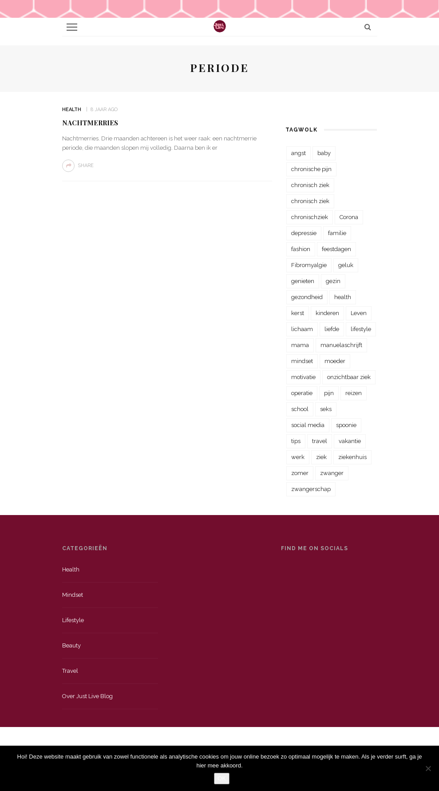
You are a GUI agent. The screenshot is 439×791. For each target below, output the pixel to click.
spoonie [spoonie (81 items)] (346, 425)
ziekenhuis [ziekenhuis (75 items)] (352, 457)
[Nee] (427, 768)
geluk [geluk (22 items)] (345, 265)
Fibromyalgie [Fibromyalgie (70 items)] (309, 265)
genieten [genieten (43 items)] (302, 281)
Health (71, 109)
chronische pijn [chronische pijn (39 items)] (311, 169)
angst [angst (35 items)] (298, 153)
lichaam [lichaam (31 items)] (302, 329)
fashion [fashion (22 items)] (300, 249)
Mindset (72, 594)
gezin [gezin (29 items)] (333, 281)
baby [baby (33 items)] (324, 153)
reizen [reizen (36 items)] (353, 393)
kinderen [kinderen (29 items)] (327, 313)
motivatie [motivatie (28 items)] (303, 377)
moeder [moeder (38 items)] (334, 361)
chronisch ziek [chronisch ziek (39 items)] (310, 201)
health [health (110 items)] (342, 297)
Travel (70, 670)
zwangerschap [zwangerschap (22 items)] (311, 489)
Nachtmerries (90, 122)
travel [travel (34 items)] (319, 441)
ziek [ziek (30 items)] (321, 457)
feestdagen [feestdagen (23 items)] (336, 249)
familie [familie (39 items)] (337, 233)
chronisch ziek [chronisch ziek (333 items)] (310, 185)
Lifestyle (73, 620)
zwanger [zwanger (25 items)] (332, 473)
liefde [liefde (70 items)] (331, 329)
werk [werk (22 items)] (298, 457)
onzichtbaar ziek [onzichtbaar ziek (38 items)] (349, 377)
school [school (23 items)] (299, 409)
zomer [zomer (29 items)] (299, 473)
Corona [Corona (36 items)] (349, 217)
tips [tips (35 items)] (296, 441)
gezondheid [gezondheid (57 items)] (307, 297)
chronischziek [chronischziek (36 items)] (309, 217)
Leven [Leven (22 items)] (359, 313)
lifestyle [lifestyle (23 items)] (361, 329)
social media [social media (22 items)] (307, 425)
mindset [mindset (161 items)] (302, 361)
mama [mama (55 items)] (300, 345)
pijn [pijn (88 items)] (329, 393)
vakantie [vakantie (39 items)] (350, 441)
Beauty (71, 645)
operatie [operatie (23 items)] (301, 393)
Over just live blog (87, 696)
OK (222, 778)
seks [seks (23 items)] (326, 409)
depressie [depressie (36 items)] (303, 233)
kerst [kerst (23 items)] (297, 313)
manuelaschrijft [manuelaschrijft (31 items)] (341, 345)
